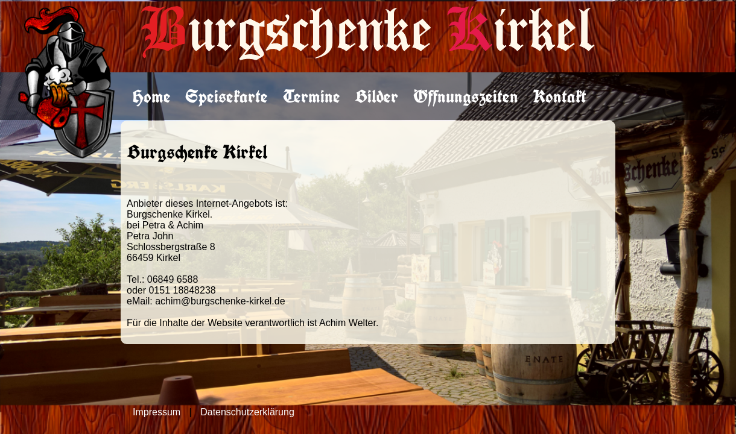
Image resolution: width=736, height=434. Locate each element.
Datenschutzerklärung (247, 412)
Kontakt (559, 96)
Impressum (156, 412)
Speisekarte (226, 96)
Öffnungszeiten (465, 96)
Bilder (376, 96)
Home (152, 96)
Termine (311, 96)
